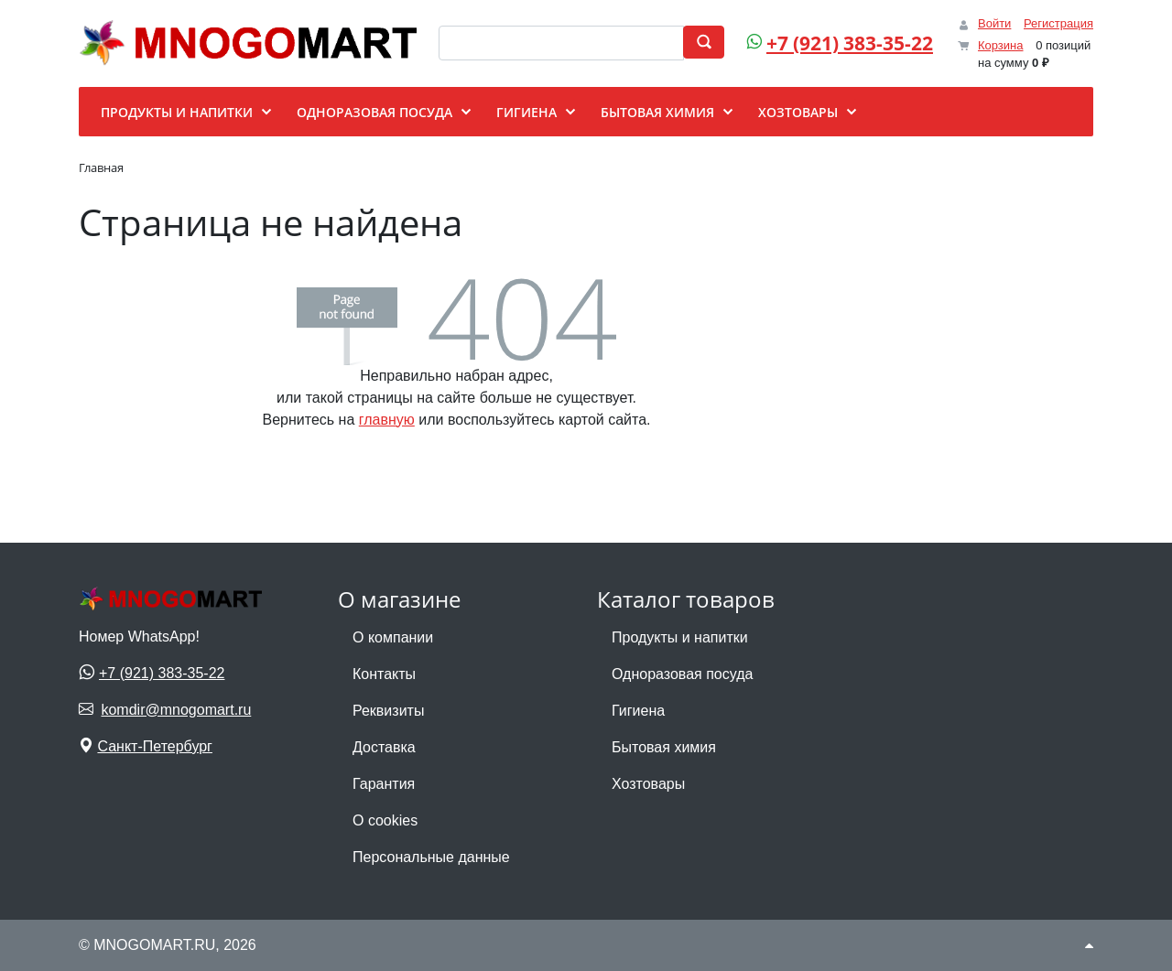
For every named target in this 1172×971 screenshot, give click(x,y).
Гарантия (384, 784)
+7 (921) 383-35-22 (849, 43)
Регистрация (1058, 23)
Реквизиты (388, 710)
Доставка (384, 747)
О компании (393, 637)
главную (387, 419)
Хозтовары (648, 784)
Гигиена (638, 710)
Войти (994, 23)
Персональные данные (431, 857)
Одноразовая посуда (682, 674)
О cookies (385, 820)
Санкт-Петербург (154, 746)
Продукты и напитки (680, 637)
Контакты (384, 674)
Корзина (1001, 45)
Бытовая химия (664, 747)
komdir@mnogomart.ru (176, 709)
